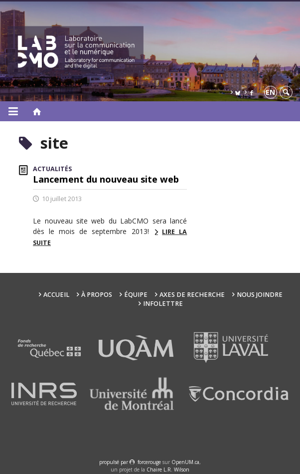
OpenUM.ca (185, 462)
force (149, 462)
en (270, 92)
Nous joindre (260, 294)
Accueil (56, 294)
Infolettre (163, 303)
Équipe (136, 294)
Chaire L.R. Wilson (168, 469)
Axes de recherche (192, 294)
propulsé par (114, 462)
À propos (96, 294)
